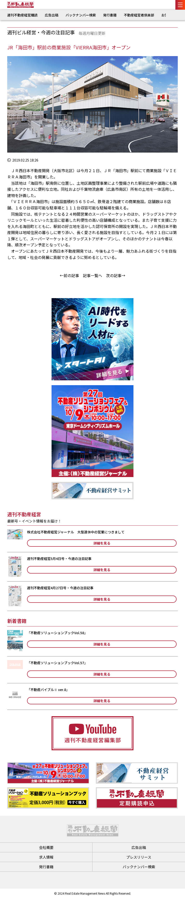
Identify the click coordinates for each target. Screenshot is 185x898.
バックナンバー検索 (81, 15)
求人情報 (46, 857)
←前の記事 (69, 275)
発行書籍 (110, 15)
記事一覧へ (92, 275)
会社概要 (46, 847)
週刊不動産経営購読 (22, 15)
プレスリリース (138, 857)
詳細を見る (101, 543)
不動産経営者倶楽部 (139, 15)
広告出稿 (51, 15)
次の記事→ (115, 275)
